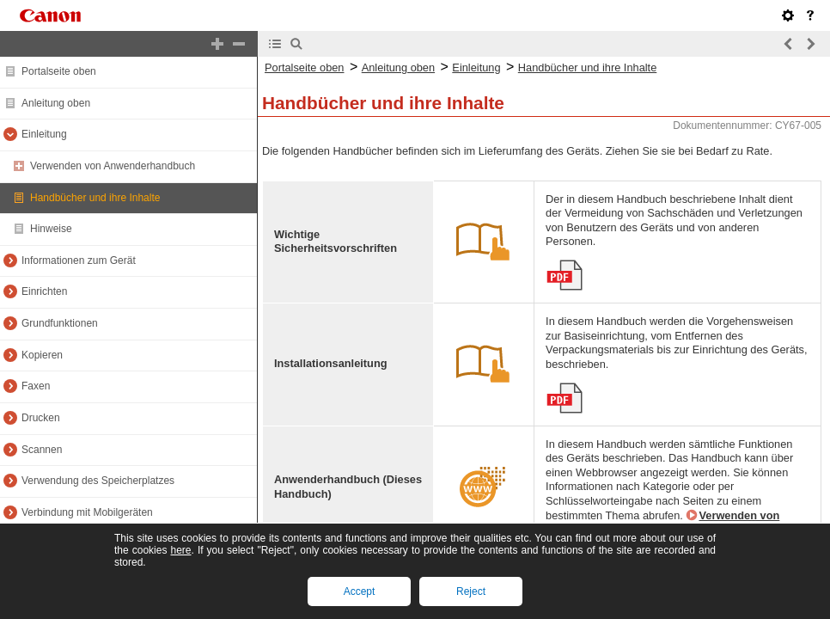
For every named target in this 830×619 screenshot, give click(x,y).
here (180, 550)
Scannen (41, 450)
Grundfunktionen (59, 323)
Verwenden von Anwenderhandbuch (112, 166)
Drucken (40, 418)
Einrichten (44, 291)
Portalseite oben (58, 71)
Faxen (35, 386)
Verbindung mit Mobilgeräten (87, 512)
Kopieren (42, 355)
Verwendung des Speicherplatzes (97, 481)
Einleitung (44, 134)
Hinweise (51, 229)
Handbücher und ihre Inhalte (95, 198)
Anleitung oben (55, 103)
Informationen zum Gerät (78, 260)
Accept (359, 591)
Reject (470, 591)
